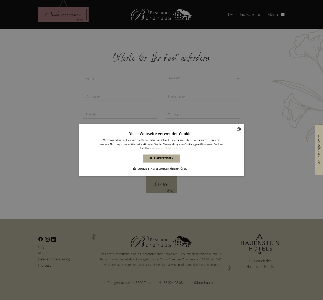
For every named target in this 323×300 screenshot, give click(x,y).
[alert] (161, 150)
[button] (161, 169)
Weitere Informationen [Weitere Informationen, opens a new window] (169, 148)
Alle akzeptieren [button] (161, 158)
